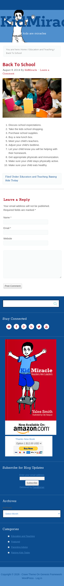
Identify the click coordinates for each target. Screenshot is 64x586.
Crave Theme (29, 574)
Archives (7, 507)
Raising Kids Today (20, 552)
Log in (39, 578)
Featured (15, 541)
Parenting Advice (19, 547)
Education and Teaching (41, 49)
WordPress (28, 578)
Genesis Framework (51, 574)
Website (7, 238)
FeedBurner (38, 487)
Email (7, 228)
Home (24, 49)
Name (7, 217)
